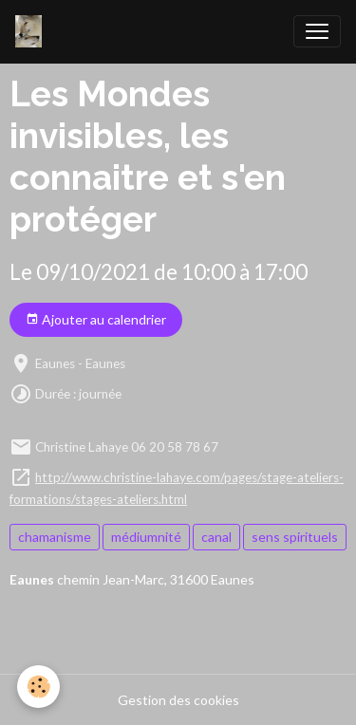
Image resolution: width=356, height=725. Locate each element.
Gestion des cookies (178, 700)
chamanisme (54, 537)
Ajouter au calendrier (96, 319)
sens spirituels (295, 537)
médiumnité (146, 537)
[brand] (32, 31)
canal (216, 537)
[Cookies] (38, 686)
